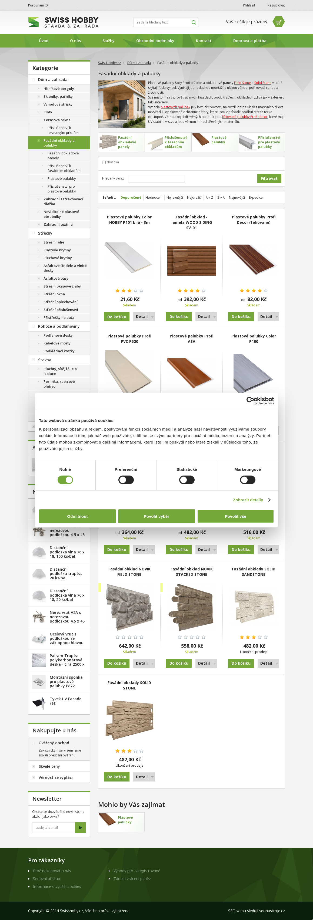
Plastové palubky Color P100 (253, 338)
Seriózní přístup (46, 878)
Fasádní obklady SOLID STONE (129, 685)
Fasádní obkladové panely (63, 155)
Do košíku (178, 316)
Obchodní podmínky (155, 40)
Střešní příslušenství (61, 309)
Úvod (43, 40)
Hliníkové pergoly (59, 88)
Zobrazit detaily (248, 500)
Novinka (112, 162)
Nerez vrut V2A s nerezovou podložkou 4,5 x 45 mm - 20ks (67, 532)
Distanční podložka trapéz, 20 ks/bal (66, 573)
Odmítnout (77, 516)
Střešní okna (54, 294)
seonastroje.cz (272, 910)
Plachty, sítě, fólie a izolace (60, 371)
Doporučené (131, 197)
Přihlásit (249, 5)
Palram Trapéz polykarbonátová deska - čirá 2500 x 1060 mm (67, 662)
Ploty (48, 112)
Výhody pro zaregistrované (137, 870)
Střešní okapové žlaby (62, 286)
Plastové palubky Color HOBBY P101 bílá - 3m (129, 219)
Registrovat (276, 5)
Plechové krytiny (58, 257)
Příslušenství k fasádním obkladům (64, 168)
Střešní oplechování (61, 301)
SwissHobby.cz (109, 62)
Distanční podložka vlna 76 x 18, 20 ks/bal (67, 595)
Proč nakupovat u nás (52, 870)
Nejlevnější (175, 197)
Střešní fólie (54, 242)
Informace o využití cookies (57, 886)
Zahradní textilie (58, 224)
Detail (142, 316)
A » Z (209, 197)
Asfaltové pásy (56, 278)
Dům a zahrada (139, 62)
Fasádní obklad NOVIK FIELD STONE (129, 571)
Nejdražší (194, 197)
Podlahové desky (58, 335)
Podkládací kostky (59, 351)
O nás (75, 40)
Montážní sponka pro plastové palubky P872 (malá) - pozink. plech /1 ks (66, 686)
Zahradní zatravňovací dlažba (63, 201)
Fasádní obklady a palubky (59, 143)
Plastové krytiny (57, 250)
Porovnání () (38, 5)
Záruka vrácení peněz (132, 878)
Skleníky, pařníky (58, 96)
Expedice (256, 197)
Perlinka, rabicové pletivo (59, 384)
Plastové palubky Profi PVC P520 (129, 338)
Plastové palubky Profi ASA (192, 338)
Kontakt (204, 40)
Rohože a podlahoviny (59, 326)
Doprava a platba (250, 40)
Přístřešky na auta (59, 317)
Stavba (44, 359)
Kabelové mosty (57, 343)
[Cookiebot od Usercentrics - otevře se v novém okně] (250, 401)
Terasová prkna (57, 119)
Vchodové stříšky (58, 104)
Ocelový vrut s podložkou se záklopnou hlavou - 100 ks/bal (67, 640)
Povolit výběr (156, 516)
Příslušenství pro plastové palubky (62, 189)
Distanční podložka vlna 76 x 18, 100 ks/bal (67, 552)
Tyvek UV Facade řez (65, 701)
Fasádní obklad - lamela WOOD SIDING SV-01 (191, 222)
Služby (108, 40)
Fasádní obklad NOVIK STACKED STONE (192, 571)
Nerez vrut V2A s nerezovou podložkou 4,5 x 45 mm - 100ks (67, 619)
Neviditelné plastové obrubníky (61, 214)
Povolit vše (235, 516)
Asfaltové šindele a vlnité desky (65, 268)
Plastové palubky (62, 178)
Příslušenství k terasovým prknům (63, 130)
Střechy (45, 233)
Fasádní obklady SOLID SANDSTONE (253, 571)
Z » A (221, 197)
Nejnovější (237, 197)
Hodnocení (153, 197)
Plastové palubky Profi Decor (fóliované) (254, 219)
